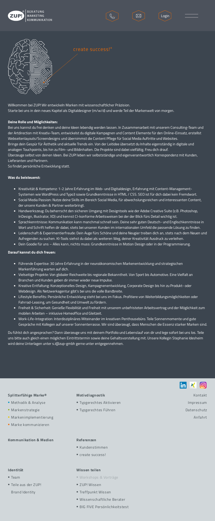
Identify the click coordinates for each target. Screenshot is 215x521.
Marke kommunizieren (28, 424)
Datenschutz (196, 410)
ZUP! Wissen (88, 484)
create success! (91, 454)
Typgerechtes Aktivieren (98, 402)
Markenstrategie (24, 410)
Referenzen (86, 440)
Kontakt (200, 395)
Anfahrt (200, 417)
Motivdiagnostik (90, 395)
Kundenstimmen (92, 447)
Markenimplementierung (30, 417)
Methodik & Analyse (27, 402)
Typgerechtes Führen (95, 410)
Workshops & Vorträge (97, 477)
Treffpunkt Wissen (93, 492)
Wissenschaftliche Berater (100, 499)
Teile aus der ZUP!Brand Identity (24, 488)
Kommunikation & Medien (30, 440)
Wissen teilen (88, 470)
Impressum (197, 402)
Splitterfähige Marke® (27, 395)
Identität (15, 470)
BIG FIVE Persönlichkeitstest (102, 506)
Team (14, 477)
